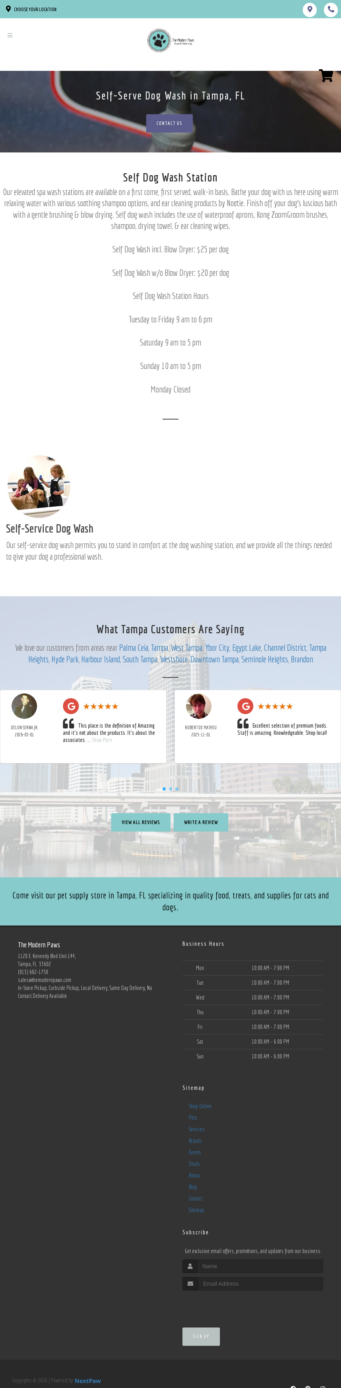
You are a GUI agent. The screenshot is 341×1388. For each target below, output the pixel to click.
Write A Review (201, 822)
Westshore (174, 659)
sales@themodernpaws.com (44, 980)
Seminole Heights (264, 659)
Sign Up (201, 1336)
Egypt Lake (246, 647)
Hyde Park (64, 659)
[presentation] (224, 1305)
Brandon (302, 659)
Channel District (285, 647)
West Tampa (186, 647)
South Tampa (140, 659)
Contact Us (169, 123)
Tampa (159, 647)
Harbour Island (100, 659)
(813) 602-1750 (33, 972)
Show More (102, 740)
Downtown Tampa (214, 659)
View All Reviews (141, 822)
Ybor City (217, 647)
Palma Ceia (133, 647)
